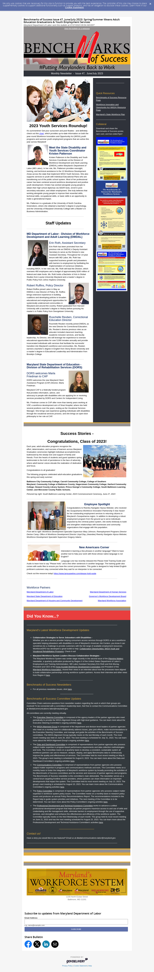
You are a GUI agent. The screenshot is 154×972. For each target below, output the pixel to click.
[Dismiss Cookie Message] (150, 3)
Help (90, 966)
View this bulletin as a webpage (77, 29)
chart (41, 133)
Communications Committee (49, 765)
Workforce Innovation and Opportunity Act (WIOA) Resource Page (111, 107)
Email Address (31, 918)
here (48, 675)
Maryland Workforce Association (112, 600)
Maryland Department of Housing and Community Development (54, 600)
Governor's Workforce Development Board (107, 596)
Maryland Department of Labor (40, 592)
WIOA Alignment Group (47, 726)
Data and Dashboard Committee (51, 744)
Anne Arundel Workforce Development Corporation (78, 667)
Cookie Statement (74, 7)
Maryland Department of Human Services (108, 592)
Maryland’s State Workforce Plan (110, 114)
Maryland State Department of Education (45, 596)
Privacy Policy (67, 966)
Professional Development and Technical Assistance (65, 806)
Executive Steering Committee (50, 717)
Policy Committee (44, 791)
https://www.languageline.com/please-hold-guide (75, 573)
